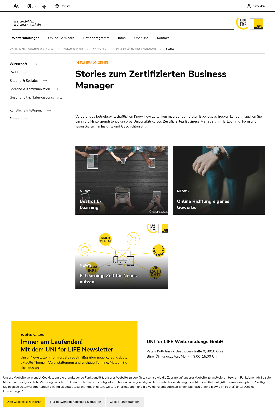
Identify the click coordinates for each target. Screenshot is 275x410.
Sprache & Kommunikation (30, 89)
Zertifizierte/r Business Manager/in (136, 49)
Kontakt (163, 38)
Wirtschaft (99, 49)
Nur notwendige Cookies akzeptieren (75, 402)
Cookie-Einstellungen (125, 402)
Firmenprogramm (96, 38)
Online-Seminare (61, 38)
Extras (15, 118)
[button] (17, 5)
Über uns (141, 38)
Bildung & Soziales (25, 80)
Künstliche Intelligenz (26, 110)
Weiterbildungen (26, 38)
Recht (14, 72)
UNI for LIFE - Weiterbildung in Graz (32, 49)
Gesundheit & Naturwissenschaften (37, 97)
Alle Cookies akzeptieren (24, 402)
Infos (122, 38)
